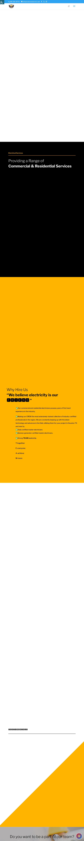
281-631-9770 (15, 1)
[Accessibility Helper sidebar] (2, 2)
